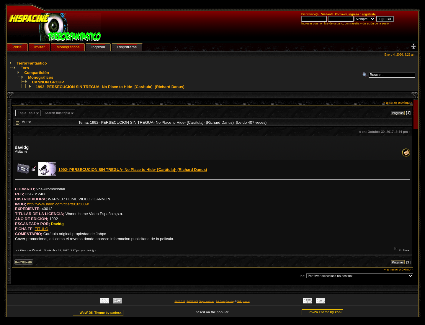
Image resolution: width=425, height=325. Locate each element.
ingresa (354, 14)
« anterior (390, 102)
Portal (17, 47)
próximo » (405, 102)
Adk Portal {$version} (225, 301)
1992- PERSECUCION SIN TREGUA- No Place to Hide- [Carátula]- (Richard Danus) (110, 87)
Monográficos (40, 77)
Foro (24, 68)
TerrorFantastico (32, 63)
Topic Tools (26, 113)
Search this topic (57, 113)
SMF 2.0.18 (179, 301)
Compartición (36, 72)
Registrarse (127, 47)
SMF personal (243, 301)
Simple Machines (206, 301)
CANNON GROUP (48, 82)
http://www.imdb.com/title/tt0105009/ (58, 204)
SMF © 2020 (192, 301)
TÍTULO (41, 229)
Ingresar (98, 47)
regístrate (369, 14)
